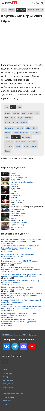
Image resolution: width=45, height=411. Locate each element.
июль (13, 118)
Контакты (6, 401)
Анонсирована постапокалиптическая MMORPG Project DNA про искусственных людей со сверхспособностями (20, 248)
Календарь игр (8, 384)
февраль (16, 113)
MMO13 (6, 370)
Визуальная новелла (20, 133)
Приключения (21, 142)
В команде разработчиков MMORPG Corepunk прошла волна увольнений (19, 262)
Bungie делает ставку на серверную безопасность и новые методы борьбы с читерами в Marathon (21, 295)
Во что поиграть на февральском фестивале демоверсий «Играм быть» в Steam (18, 314)
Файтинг (18, 146)
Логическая (26, 137)
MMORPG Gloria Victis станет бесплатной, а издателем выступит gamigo (18, 255)
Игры (4, 9)
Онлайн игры (7, 373)
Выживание (35, 133)
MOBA (28, 128)
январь (7, 113)
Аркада (7, 133)
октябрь (8, 122)
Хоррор (26, 146)
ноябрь (15, 122)
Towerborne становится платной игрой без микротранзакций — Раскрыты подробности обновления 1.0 (18, 322)
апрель (30, 113)
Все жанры (9, 128)
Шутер (34, 146)
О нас (5, 404)
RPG (35, 128)
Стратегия (8, 146)
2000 (6, 107)
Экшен (7, 151)
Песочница (9, 142)
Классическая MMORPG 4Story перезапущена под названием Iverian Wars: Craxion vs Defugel (21, 240)
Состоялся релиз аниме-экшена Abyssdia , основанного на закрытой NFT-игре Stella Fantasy (20, 268)
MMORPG (19, 128)
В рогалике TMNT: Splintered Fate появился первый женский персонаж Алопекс (21, 301)
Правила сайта (8, 397)
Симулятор (32, 142)
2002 (19, 107)
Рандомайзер (8, 387)
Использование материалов (13, 394)
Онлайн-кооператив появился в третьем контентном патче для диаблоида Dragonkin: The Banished (21, 275)
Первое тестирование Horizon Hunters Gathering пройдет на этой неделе (20, 282)
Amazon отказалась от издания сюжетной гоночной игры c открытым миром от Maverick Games (21, 308)
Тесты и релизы (33, 9)
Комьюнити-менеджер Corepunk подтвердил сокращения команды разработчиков (18, 288)
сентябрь (28, 118)
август (20, 118)
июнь (7, 118)
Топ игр (11, 9)
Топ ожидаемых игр (10, 380)
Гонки (7, 137)
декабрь (24, 122)
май (37, 113)
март (23, 113)
